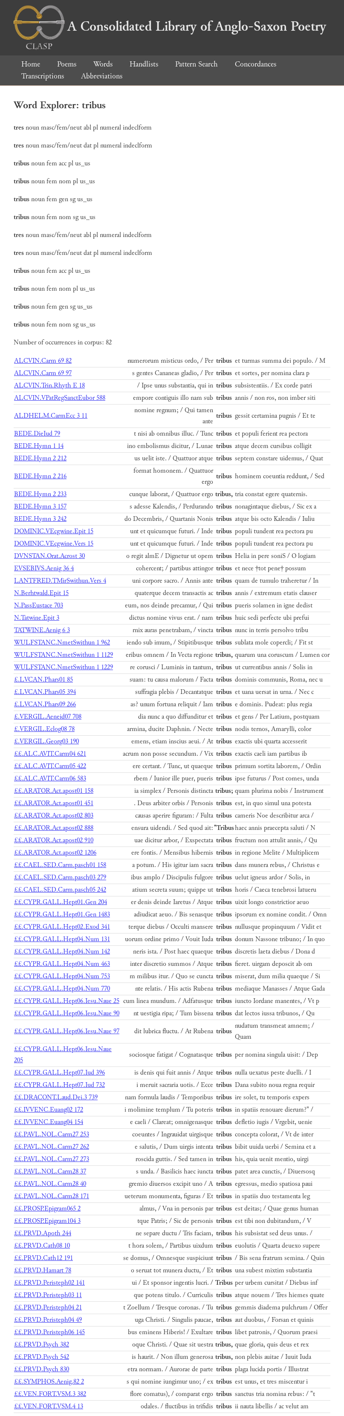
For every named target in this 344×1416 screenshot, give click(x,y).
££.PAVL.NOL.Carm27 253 (51, 1134)
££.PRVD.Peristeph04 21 (48, 1307)
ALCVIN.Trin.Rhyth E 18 (49, 385)
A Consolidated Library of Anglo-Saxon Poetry (170, 26)
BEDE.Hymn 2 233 (40, 494)
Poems (66, 64)
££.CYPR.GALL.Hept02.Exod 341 (62, 927)
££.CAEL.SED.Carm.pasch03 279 (60, 877)
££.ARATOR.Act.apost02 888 (53, 828)
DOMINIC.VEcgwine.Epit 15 (53, 531)
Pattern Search (196, 64)
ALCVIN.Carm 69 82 (43, 361)
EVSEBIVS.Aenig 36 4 (44, 568)
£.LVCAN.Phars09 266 (45, 704)
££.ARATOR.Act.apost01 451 (53, 803)
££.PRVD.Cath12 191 (43, 1258)
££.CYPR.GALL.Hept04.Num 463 (62, 964)
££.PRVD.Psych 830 (41, 1369)
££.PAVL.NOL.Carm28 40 (50, 1184)
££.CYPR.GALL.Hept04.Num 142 (62, 952)
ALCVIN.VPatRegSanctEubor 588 (59, 398)
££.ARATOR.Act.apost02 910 (53, 840)
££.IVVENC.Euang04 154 (48, 1122)
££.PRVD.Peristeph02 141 (49, 1283)
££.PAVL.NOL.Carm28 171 (51, 1196)
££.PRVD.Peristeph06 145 (49, 1332)
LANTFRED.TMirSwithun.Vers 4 (60, 581)
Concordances (255, 64)
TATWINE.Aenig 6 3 (42, 630)
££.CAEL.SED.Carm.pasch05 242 (60, 890)
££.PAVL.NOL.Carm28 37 (50, 1171)
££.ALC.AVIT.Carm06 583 (50, 778)
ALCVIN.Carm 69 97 (43, 373)
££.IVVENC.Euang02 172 (48, 1110)
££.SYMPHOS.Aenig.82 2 (49, 1382)
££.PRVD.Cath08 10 (42, 1246)
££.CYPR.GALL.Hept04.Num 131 (62, 939)
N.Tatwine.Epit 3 (36, 618)
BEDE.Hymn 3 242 (40, 519)
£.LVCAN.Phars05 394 (45, 692)
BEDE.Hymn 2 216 (40, 476)
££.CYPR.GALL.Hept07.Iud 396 (59, 1073)
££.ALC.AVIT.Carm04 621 (50, 754)
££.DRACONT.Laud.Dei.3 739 (56, 1097)
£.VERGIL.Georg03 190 (46, 741)
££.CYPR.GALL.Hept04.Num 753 (62, 976)
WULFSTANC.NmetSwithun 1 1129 (63, 655)
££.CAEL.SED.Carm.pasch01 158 (60, 865)
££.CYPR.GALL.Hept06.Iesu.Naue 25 (66, 1001)
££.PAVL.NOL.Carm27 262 (51, 1147)
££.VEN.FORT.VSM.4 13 (48, 1406)
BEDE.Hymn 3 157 (40, 506)
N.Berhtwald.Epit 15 (41, 593)
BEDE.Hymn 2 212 (40, 458)
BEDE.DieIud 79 (37, 434)
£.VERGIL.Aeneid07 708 (47, 717)
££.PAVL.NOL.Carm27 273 (51, 1159)
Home (30, 64)
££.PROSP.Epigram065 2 (47, 1209)
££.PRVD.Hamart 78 (42, 1270)
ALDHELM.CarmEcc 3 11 (50, 416)
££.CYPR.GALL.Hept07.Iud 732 (59, 1085)
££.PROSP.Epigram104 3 (47, 1221)
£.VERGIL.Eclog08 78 (44, 729)
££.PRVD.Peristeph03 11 (48, 1295)
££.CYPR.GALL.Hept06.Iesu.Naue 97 (66, 1031)
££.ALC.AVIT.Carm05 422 (50, 766)
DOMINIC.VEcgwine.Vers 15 (53, 544)
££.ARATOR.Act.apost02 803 (53, 816)
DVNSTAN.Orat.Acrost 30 (49, 556)
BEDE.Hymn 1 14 (39, 446)
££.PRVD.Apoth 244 (42, 1233)
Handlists (144, 64)
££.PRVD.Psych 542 (41, 1357)
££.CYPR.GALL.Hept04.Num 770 (62, 989)
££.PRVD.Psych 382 (41, 1345)
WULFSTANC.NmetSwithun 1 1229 (63, 667)
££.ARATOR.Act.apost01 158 (53, 791)
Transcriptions (42, 76)
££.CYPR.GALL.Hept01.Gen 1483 (62, 914)
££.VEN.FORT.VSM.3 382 (50, 1394)
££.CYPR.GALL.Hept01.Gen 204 (60, 902)
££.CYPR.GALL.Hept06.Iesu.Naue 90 (66, 1013)
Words (103, 64)
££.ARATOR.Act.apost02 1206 (55, 853)
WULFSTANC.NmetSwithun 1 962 (62, 642)
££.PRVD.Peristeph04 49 (48, 1320)
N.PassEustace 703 (38, 605)
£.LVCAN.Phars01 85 (43, 680)
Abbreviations (101, 76)
